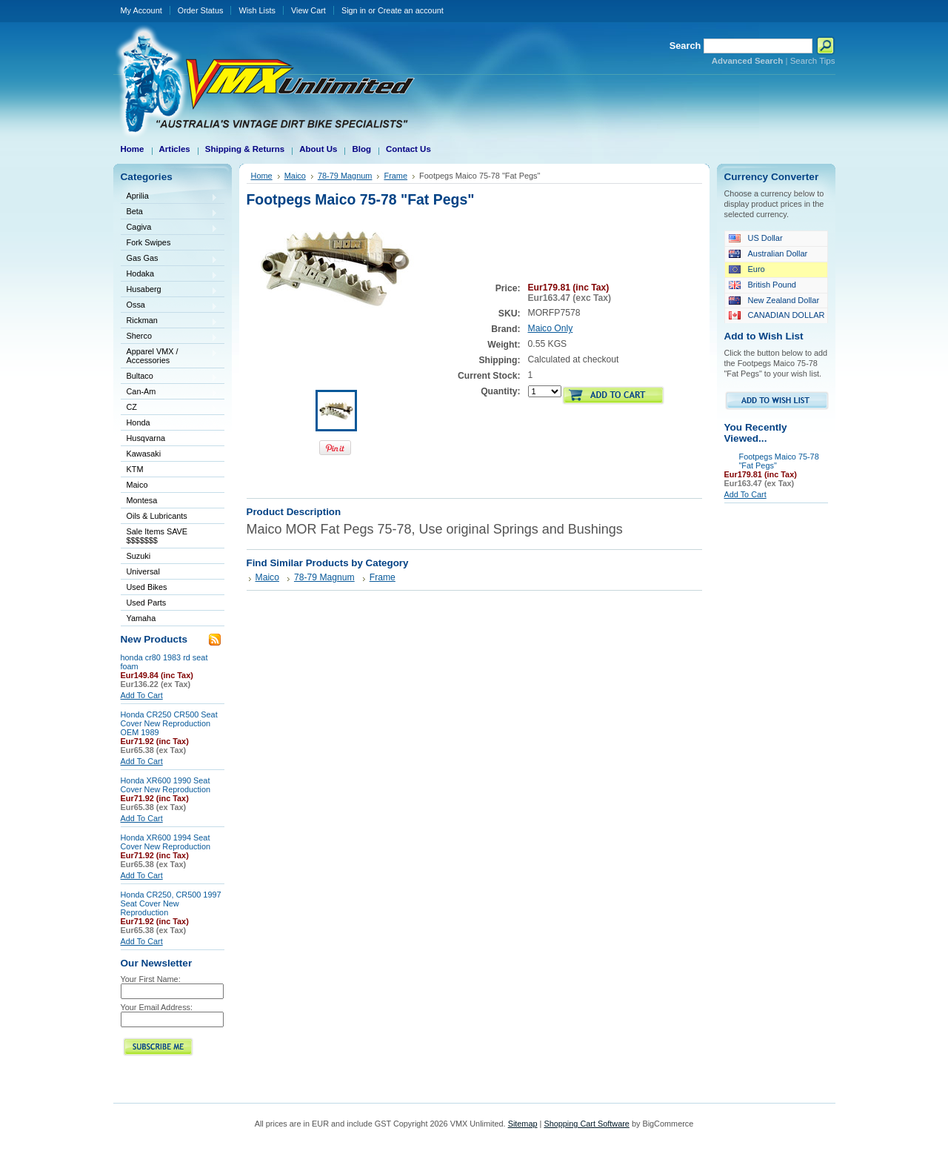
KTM (169, 470)
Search (685, 45)
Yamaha (169, 619)
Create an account (411, 10)
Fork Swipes (149, 242)
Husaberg (169, 290)
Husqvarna (169, 439)
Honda (169, 423)
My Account (141, 10)
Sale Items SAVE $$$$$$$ (157, 536)
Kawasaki (169, 454)
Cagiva (169, 227)
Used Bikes (147, 587)
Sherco (169, 336)
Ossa (169, 305)
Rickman (169, 321)
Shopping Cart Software (586, 1123)
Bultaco (169, 376)
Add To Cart (142, 695)
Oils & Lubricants (157, 515)
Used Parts (147, 602)
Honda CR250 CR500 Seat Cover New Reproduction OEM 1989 (169, 723)
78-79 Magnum (345, 175)
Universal (169, 572)
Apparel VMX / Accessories (169, 356)
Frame (395, 175)
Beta (169, 212)
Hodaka (169, 274)
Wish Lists (257, 10)
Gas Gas (169, 259)
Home (262, 175)
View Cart (308, 10)
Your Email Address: (157, 1007)
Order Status (201, 10)
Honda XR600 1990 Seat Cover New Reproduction (166, 785)
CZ (169, 408)
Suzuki (169, 557)
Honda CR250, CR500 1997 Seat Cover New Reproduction (171, 903)
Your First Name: (151, 979)
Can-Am (169, 392)
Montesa (169, 501)
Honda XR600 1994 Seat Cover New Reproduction (166, 842)
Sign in (353, 10)
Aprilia (169, 196)
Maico (169, 485)
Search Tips (812, 60)
